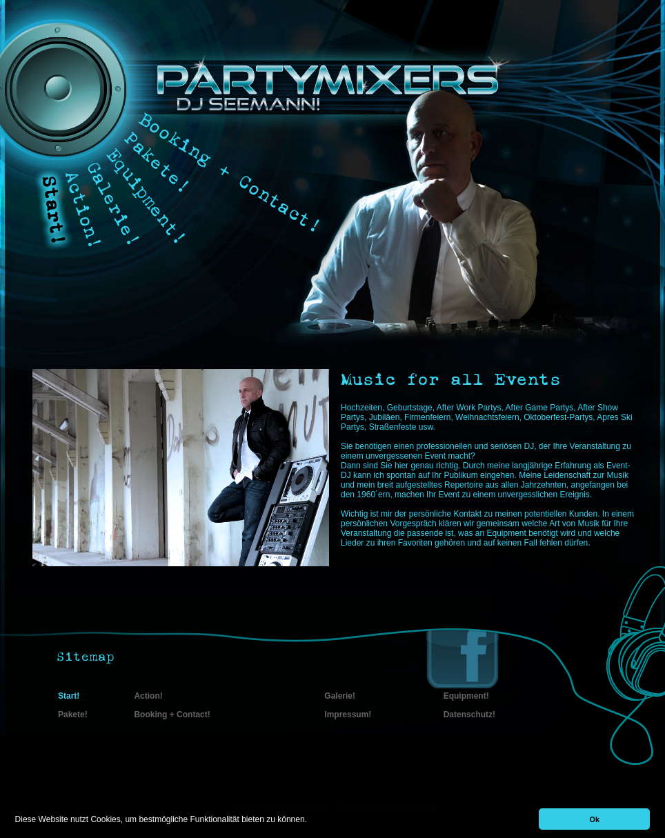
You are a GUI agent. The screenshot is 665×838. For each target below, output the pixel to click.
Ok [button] (594, 819)
